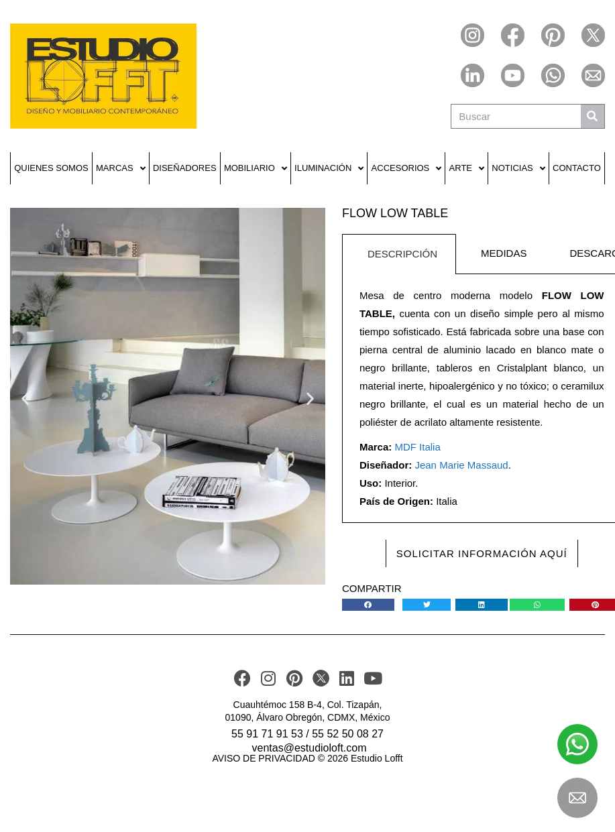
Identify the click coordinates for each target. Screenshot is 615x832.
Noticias (518, 169)
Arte (466, 169)
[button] (25, 398)
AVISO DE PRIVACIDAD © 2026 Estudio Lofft (307, 758)
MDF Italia (417, 447)
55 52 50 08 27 (348, 733)
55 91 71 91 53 (267, 733)
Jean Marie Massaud (461, 465)
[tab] (399, 254)
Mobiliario (255, 169)
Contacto (577, 168)
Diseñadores (185, 168)
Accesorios (407, 169)
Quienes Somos (51, 168)
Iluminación (329, 169)
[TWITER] (321, 678)
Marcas (121, 169)
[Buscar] (592, 116)
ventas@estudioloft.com (309, 748)
